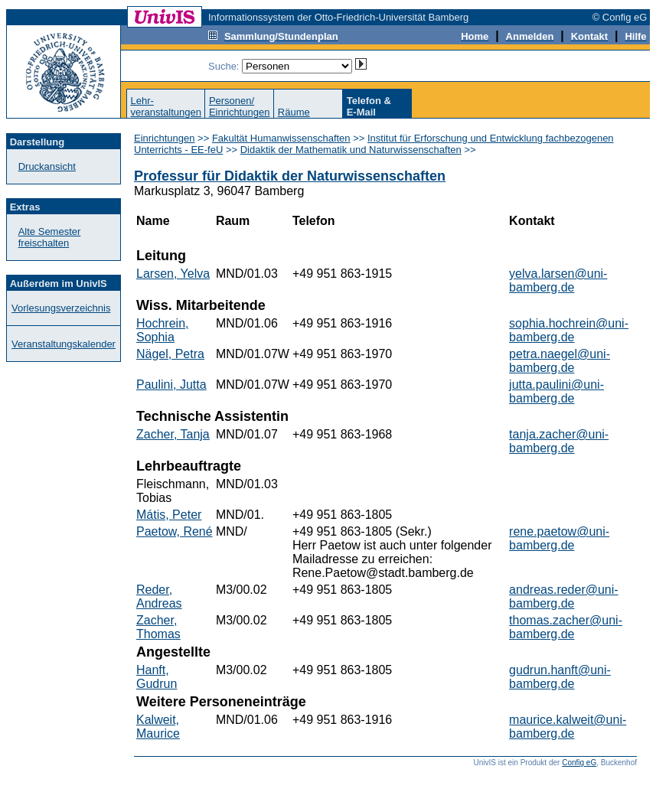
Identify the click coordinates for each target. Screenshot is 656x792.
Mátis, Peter (168, 514)
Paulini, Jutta (171, 384)
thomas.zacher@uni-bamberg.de (565, 627)
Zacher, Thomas (158, 627)
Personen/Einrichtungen (239, 106)
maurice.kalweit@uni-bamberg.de (567, 726)
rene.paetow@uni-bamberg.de (559, 538)
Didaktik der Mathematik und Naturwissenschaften (351, 149)
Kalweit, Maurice (158, 726)
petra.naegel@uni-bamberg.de (559, 360)
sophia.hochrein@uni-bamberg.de (568, 330)
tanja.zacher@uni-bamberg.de (559, 441)
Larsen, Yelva (173, 273)
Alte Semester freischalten (49, 237)
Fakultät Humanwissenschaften (281, 138)
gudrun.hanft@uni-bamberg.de (560, 676)
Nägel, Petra (170, 353)
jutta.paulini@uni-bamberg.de (556, 391)
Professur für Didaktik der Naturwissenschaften (289, 176)
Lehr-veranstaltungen (165, 106)
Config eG (579, 762)
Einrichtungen (164, 138)
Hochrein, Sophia (162, 330)
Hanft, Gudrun (156, 676)
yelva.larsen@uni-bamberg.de (558, 280)
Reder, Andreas (159, 596)
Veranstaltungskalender (63, 344)
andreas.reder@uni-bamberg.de (563, 596)
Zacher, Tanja (173, 434)
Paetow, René (174, 531)
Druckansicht (47, 166)
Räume (294, 112)
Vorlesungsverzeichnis (60, 308)
